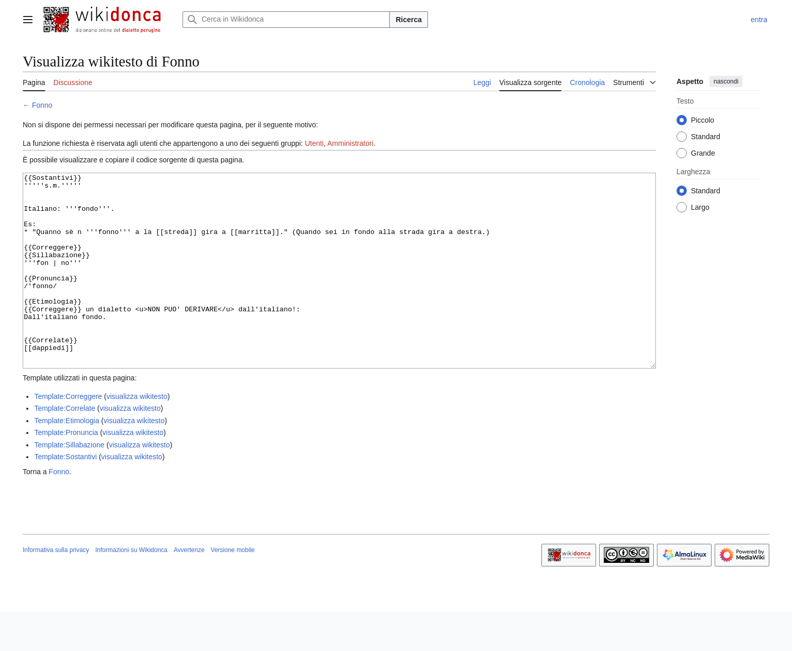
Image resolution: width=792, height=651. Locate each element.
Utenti (314, 143)
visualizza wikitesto (136, 435)
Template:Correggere (68, 435)
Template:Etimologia (66, 459)
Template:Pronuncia (66, 471)
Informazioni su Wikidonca (131, 588)
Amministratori (350, 143)
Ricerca (408, 19)
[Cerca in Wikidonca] (286, 19)
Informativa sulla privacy (56, 588)
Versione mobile (233, 588)
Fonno (42, 105)
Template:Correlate (64, 447)
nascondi (726, 81)
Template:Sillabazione (69, 483)
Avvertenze (189, 588)
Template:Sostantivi (65, 495)
